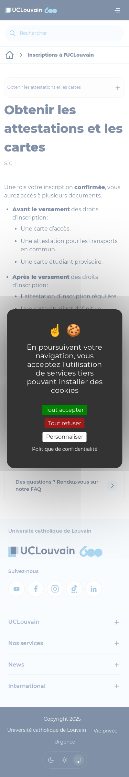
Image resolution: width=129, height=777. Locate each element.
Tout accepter (64, 410)
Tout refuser (64, 423)
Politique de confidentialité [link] (64, 449)
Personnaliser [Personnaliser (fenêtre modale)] (64, 437)
